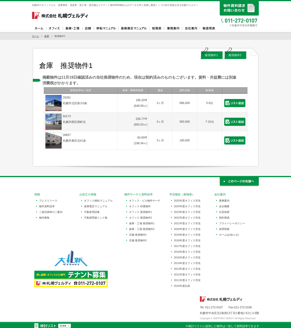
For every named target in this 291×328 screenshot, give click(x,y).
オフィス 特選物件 (140, 206)
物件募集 (44, 217)
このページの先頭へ (239, 182)
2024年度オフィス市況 (187, 206)
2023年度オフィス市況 (187, 212)
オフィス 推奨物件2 (140, 217)
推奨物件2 (235, 55)
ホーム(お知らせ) (229, 234)
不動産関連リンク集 (95, 217)
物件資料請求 (47, 206)
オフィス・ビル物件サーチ (144, 200)
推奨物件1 (211, 55)
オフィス (54, 28)
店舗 (88, 28)
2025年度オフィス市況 (187, 200)
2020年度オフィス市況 (187, 229)
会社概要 (224, 206)
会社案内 (190, 28)
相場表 (157, 28)
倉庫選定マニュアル (134, 28)
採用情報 (224, 229)
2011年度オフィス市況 (187, 280)
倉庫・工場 (72, 28)
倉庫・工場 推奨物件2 (142, 229)
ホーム (39, 28)
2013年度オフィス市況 (187, 268)
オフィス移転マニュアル (106, 28)
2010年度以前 (182, 285)
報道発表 (208, 28)
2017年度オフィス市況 (187, 246)
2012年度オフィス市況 (187, 274)
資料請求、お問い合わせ (239, 9)
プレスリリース (48, 200)
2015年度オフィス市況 (187, 257)
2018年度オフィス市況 (187, 240)
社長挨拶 (224, 212)
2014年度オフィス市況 (187, 263)
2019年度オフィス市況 (187, 234)
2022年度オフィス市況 (187, 217)
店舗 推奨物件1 (138, 234)
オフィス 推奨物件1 (140, 212)
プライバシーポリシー (232, 223)
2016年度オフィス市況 (187, 251)
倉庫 (46, 36)
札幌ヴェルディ (60, 15)
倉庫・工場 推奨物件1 (142, 223)
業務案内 (172, 28)
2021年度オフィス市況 (187, 223)
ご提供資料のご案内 (51, 212)
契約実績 (224, 217)
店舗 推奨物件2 (138, 240)
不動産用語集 (92, 212)
